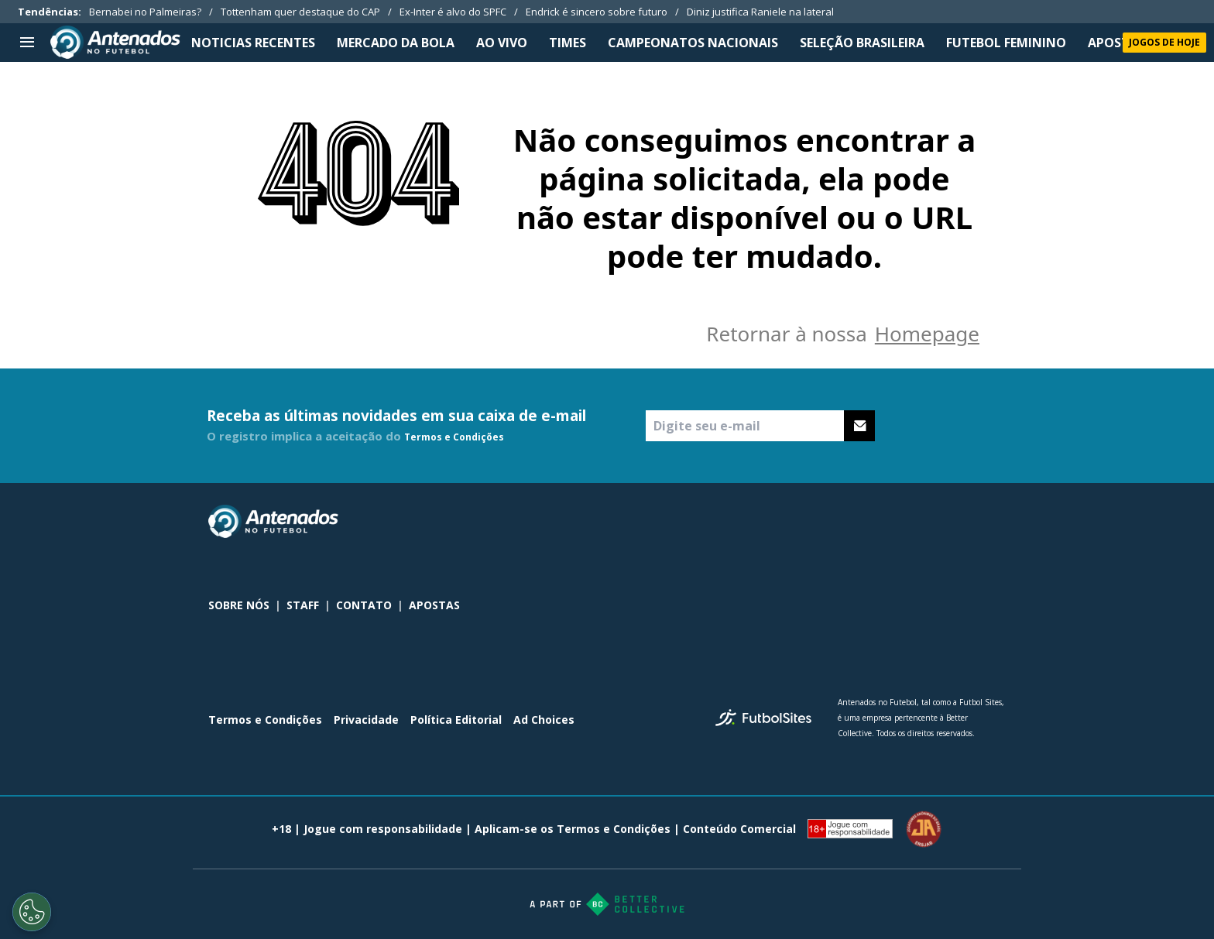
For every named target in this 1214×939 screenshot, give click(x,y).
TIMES (567, 42)
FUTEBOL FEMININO (1006, 42)
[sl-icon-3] (996, 521)
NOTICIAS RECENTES (253, 42)
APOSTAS (1116, 42)
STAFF (302, 605)
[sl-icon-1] (928, 521)
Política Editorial (456, 719)
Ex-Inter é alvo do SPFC (453, 12)
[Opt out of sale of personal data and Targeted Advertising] (31, 912)
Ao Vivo (501, 42)
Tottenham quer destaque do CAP (300, 12)
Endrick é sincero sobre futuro (596, 12)
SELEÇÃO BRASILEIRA (862, 42)
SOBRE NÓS (238, 605)
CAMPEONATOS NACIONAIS (693, 42)
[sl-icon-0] (894, 521)
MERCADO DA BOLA (395, 42)
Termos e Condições (454, 437)
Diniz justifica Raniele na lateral (760, 12)
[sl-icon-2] (962, 521)
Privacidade (366, 719)
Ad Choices (543, 719)
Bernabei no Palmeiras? (145, 12)
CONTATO (364, 605)
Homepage (927, 334)
